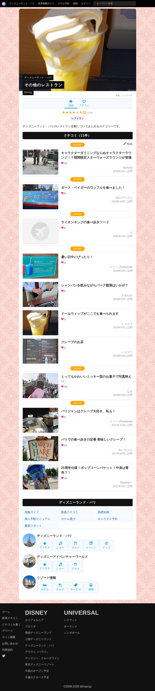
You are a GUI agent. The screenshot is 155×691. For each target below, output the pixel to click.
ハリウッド (70, 619)
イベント (91, 545)
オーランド (70, 626)
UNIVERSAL (81, 612)
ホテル (45, 587)
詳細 (70, 103)
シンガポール (72, 632)
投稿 (75, 3)
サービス (75, 587)
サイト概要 (8, 637)
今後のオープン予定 (37, 670)
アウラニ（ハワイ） (37, 651)
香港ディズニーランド (38, 632)
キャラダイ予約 (108, 518)
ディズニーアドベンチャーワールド (62, 557)
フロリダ (30, 626)
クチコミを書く (11, 624)
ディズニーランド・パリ (22, 3)
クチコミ (84, 103)
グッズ (106, 545)
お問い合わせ (10, 643)
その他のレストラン (43, 85)
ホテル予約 (63, 3)
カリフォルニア (34, 619)
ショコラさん (127, 95)
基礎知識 (103, 512)
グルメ (76, 545)
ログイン (85, 3)
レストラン (77, 118)
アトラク (44, 545)
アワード (7, 630)
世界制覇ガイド (46, 3)
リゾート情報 (46, 578)
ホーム (6, 611)
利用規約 (7, 649)
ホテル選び (68, 518)
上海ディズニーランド (38, 639)
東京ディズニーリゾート (39, 664)
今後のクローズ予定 (37, 677)
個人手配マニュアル (37, 518)
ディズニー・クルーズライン (42, 658)
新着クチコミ (69, 512)
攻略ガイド (32, 512)
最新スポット (33, 525)
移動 (91, 587)
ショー (60, 545)
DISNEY (36, 612)
